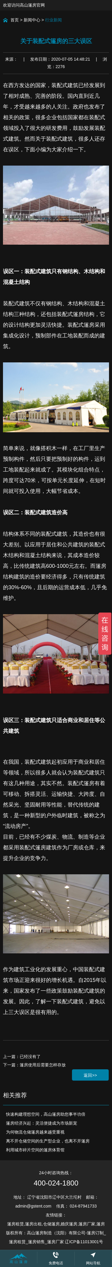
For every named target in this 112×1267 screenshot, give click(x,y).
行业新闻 (53, 20)
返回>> (90, 1075)
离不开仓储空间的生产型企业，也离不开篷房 (48, 1141)
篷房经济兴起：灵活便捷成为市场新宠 (41, 1123)
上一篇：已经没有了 (22, 1056)
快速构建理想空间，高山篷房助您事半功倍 (45, 1114)
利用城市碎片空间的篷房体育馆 (35, 1149)
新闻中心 (32, 20)
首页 (14, 20)
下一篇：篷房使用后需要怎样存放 (34, 1064)
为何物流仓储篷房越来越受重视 (35, 1132)
